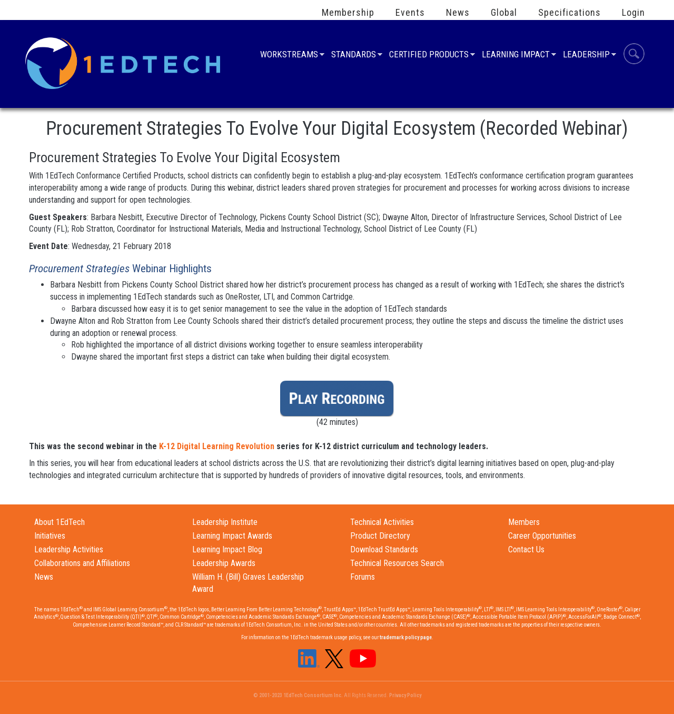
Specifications (569, 12)
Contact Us (526, 549)
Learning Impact (516, 55)
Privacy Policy (405, 695)
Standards (353, 55)
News (458, 12)
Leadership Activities (68, 549)
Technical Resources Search (397, 563)
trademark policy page (406, 637)
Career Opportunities (542, 536)
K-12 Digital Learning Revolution (216, 446)
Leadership (586, 55)
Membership (348, 12)
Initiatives (49, 536)
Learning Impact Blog (227, 549)
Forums (362, 577)
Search (634, 55)
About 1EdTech (59, 522)
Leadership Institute (224, 522)
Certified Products (429, 55)
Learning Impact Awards (232, 536)
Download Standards (384, 549)
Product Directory (380, 536)
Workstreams (289, 55)
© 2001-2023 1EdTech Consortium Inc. (298, 695)
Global (504, 12)
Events (410, 12)
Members (524, 522)
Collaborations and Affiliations (82, 563)
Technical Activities (382, 522)
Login (633, 12)
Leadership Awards (223, 563)
